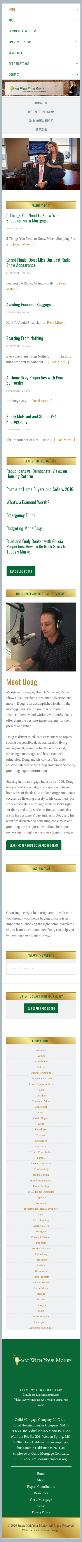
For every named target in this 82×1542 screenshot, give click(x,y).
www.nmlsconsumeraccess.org (45, 1459)
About (41, 1480)
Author (41, 1055)
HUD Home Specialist (41, 1191)
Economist (41, 1140)
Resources (41, 1271)
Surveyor (41, 1305)
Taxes (41, 1310)
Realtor (41, 1265)
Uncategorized (41, 1322)
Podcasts (41, 1242)
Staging (41, 1293)
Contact (41, 1506)
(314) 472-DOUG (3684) (49, 1390)
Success (41, 1299)
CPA (41, 1112)
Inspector (41, 1197)
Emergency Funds (21, 515)
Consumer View (41, 1101)
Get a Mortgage (41, 1499)
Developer (41, 1129)
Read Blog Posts (21, 571)
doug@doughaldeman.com (45, 1394)
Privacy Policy (41, 1512)
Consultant (41, 1095)
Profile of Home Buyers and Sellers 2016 (40, 489)
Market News (41, 1225)
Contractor (41, 1106)
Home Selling (41, 1186)
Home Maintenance (41, 1180)
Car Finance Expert (41, 1078)
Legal (41, 1214)
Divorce (41, 1135)
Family (41, 1157)
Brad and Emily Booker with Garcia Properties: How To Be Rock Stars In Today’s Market (36, 546)
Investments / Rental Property (41, 1208)
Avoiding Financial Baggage (28, 304)
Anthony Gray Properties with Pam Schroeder (34, 380)
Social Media (41, 1288)
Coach (41, 1089)
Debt (41, 1123)
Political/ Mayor (41, 1248)
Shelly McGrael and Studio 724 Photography (31, 419)
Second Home (41, 1282)
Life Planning (41, 1220)
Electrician (41, 1146)
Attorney (41, 1050)
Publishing (41, 1254)
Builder (41, 1067)
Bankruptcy (41, 1061)
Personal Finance (41, 1237)
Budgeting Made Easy (24, 528)
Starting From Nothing (24, 338)
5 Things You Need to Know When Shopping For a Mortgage (33, 218)
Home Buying (41, 1174)
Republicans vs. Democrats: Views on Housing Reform (37, 473)
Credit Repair (41, 1118)
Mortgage (41, 1231)
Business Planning (41, 1072)
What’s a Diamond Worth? (28, 502)
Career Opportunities (41, 1084)
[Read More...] (23, 244)
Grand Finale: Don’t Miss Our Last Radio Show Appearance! (38, 262)
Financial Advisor (41, 1163)
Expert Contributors (41, 1152)
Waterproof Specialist (41, 1327)
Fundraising (41, 1169)
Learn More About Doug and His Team (34, 845)
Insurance (41, 1203)
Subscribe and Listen (41, 1008)
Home (41, 1473)
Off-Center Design (47, 1530)
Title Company (41, 1316)
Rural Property (41, 1276)
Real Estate (41, 1259)
